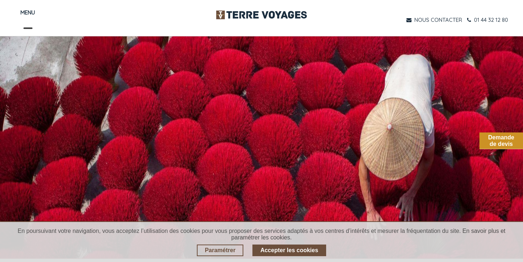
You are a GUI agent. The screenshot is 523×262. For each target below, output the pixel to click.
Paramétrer (220, 250)
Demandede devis (501, 140)
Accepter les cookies (289, 250)
